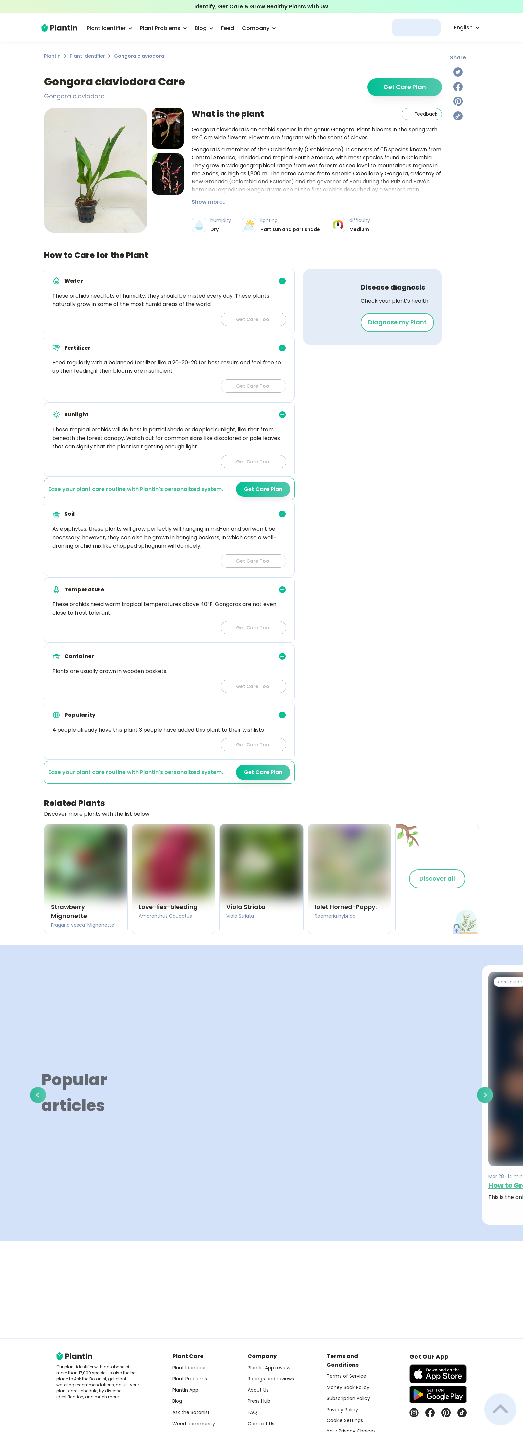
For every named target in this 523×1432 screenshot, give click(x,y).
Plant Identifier (87, 56)
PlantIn (52, 56)
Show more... (209, 202)
